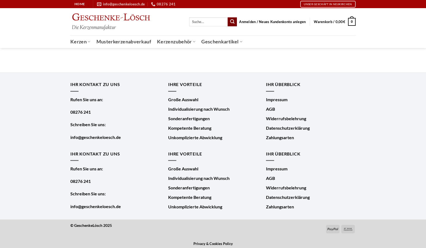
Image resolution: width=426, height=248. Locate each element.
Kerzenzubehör (176, 41)
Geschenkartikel (221, 41)
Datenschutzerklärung (288, 128)
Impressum (276, 99)
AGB (270, 109)
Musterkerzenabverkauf (123, 41)
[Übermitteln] (232, 22)
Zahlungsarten (280, 137)
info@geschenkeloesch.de (95, 137)
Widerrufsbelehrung (286, 118)
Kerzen (80, 41)
